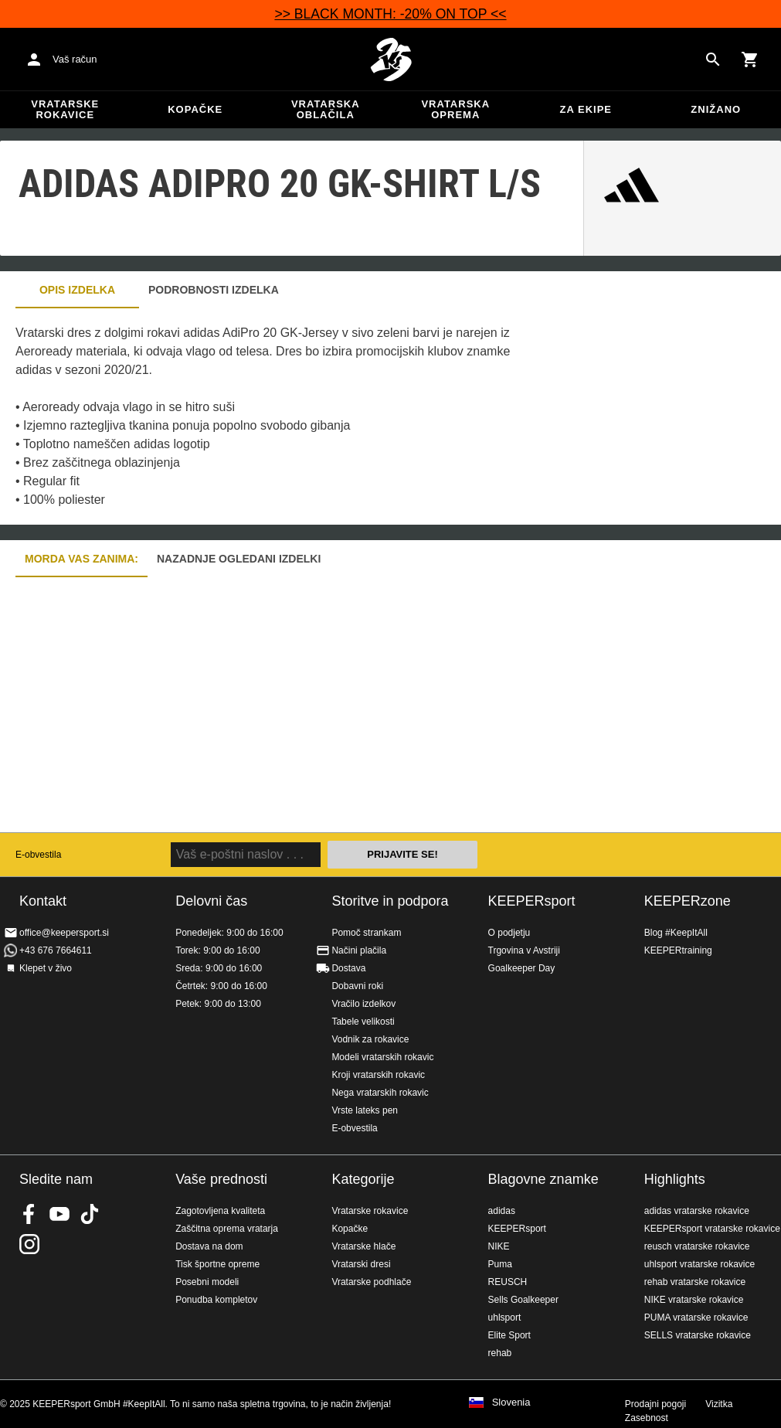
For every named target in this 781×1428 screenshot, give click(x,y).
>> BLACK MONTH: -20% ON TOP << (390, 14)
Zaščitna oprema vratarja (226, 1228)
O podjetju (509, 932)
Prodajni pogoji (655, 1404)
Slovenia (511, 1402)
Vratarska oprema (455, 109)
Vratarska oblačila (325, 109)
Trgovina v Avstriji (524, 950)
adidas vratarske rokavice (696, 1210)
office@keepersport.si (64, 932)
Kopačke (195, 109)
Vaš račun (75, 59)
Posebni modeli (207, 1282)
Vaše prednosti (221, 1179)
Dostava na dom (209, 1246)
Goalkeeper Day (521, 968)
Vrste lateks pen (364, 1110)
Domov (391, 59)
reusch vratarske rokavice (697, 1246)
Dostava (348, 968)
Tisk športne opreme (217, 1264)
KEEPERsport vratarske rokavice (712, 1228)
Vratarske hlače (363, 1246)
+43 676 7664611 (55, 950)
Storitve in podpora (389, 901)
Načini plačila (358, 950)
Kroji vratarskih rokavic (378, 1074)
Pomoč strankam (366, 932)
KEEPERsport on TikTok (90, 1214)
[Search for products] (713, 59)
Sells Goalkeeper (523, 1299)
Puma (500, 1264)
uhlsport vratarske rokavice (699, 1264)
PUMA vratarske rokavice (696, 1317)
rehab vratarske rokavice (694, 1282)
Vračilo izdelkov (363, 1003)
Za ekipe (586, 109)
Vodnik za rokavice (370, 1039)
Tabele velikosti (362, 1021)
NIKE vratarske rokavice (694, 1299)
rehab (500, 1353)
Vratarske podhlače (371, 1282)
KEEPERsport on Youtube (59, 1214)
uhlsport (504, 1317)
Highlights (674, 1179)
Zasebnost (646, 1418)
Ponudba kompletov (216, 1299)
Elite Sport (509, 1335)
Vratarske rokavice (65, 109)
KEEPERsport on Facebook (29, 1214)
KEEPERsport (532, 901)
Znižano (716, 109)
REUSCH (508, 1282)
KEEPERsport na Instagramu (29, 1244)
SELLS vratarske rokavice (697, 1335)
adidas (501, 1210)
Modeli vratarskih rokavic (382, 1057)
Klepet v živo (45, 968)
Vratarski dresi (360, 1264)
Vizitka (718, 1404)
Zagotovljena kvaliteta (220, 1210)
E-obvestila (38, 854)
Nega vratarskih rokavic (379, 1092)
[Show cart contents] (750, 59)
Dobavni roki (357, 986)
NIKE (499, 1246)
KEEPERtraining (678, 950)
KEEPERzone (687, 901)
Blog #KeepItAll (676, 932)
